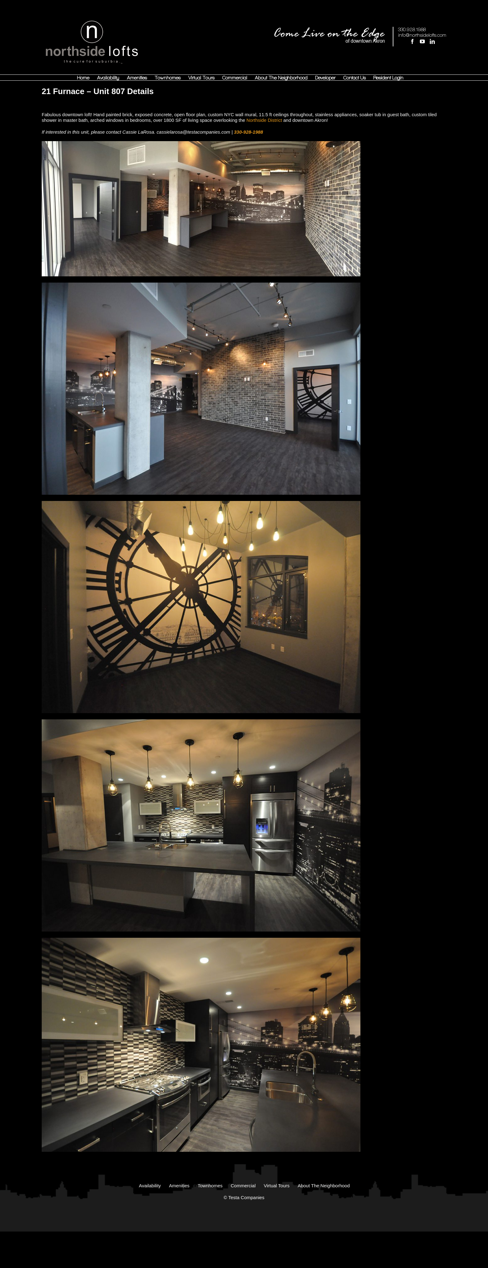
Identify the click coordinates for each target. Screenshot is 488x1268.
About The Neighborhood (324, 1185)
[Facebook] (412, 41)
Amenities (179, 1185)
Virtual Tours (276, 1185)
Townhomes (210, 1185)
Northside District (264, 120)
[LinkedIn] (432, 41)
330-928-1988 (248, 132)
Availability (150, 1185)
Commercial (243, 1185)
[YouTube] (422, 41)
